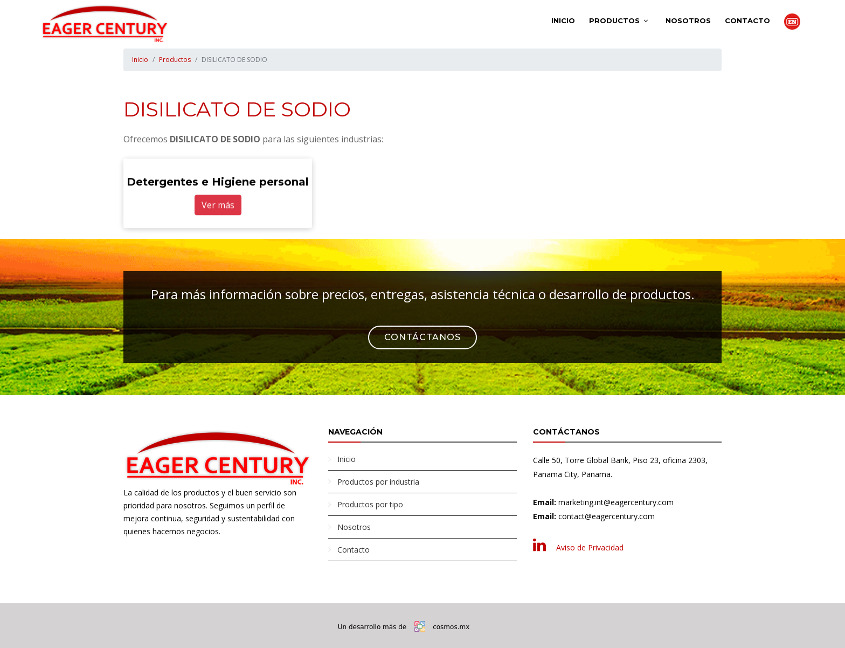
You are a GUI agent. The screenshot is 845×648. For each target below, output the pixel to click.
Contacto (747, 20)
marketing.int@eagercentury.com (616, 502)
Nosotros (688, 20)
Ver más (218, 205)
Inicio (563, 20)
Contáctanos (422, 337)
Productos (614, 20)
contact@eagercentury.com (606, 516)
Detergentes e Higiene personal (218, 182)
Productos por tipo (370, 504)
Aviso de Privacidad (590, 547)
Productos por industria (378, 482)
